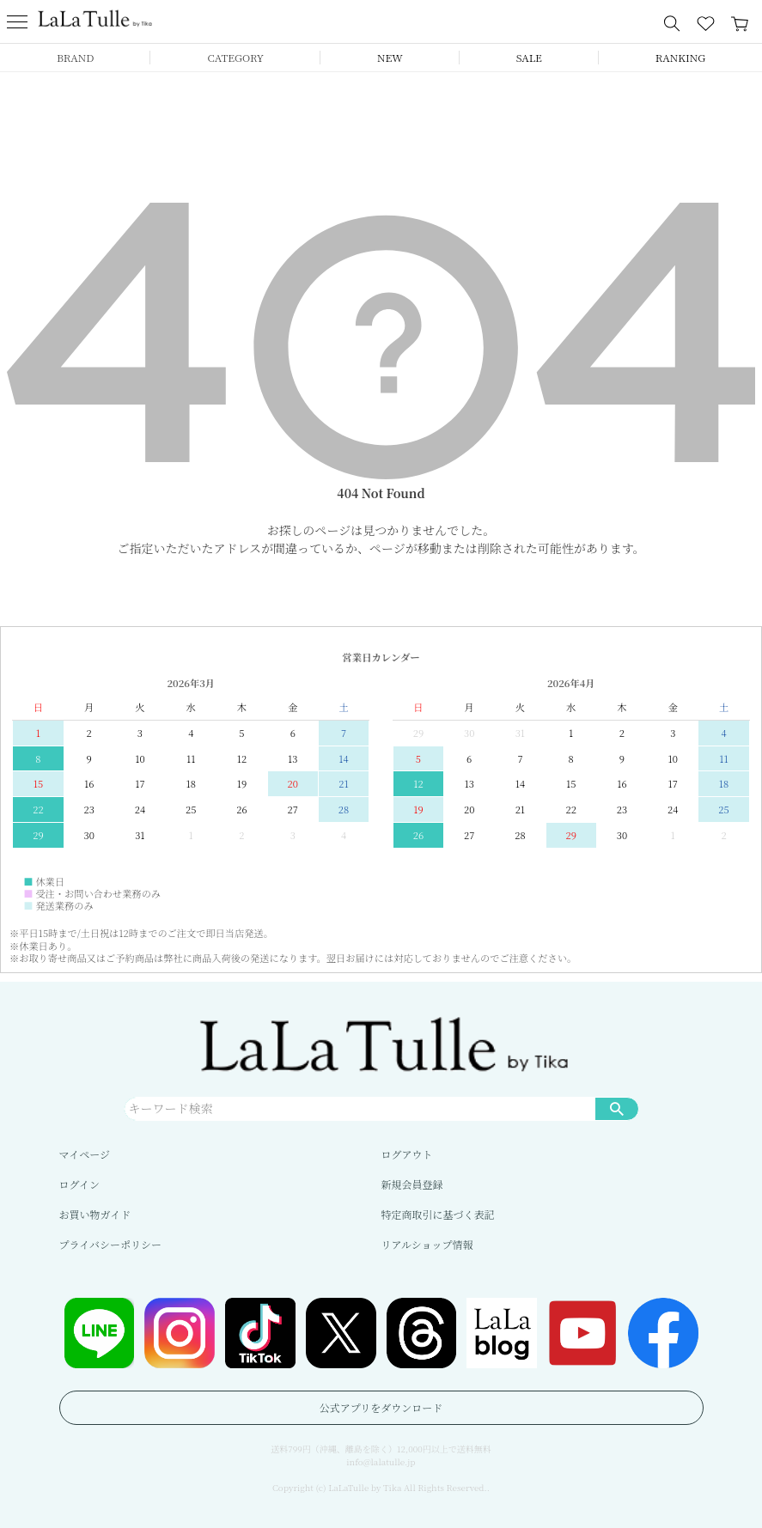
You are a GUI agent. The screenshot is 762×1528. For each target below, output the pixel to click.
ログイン (79, 1184)
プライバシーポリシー (110, 1244)
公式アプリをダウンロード (381, 1407)
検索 (616, 1108)
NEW (390, 57)
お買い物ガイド (95, 1214)
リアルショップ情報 (427, 1244)
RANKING (680, 57)
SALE (529, 57)
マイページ (85, 1154)
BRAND (75, 57)
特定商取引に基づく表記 (438, 1214)
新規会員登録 (412, 1184)
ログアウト (407, 1154)
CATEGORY (235, 57)
